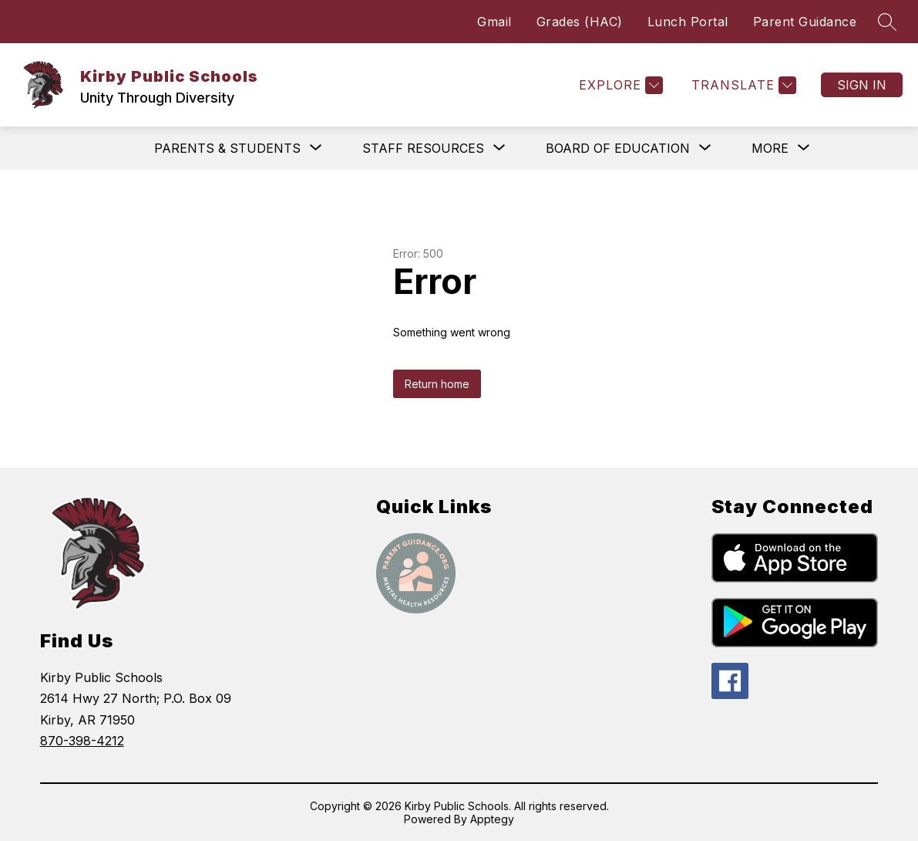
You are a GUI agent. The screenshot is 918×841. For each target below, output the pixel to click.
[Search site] (887, 21)
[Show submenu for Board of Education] (618, 148)
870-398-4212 (82, 740)
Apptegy (492, 819)
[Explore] (619, 85)
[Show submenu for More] (770, 148)
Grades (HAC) (579, 21)
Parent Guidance (805, 21)
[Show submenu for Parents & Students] (227, 148)
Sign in (861, 85)
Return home (437, 383)
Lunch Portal (687, 21)
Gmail (494, 21)
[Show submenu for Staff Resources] (423, 148)
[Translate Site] (742, 85)
